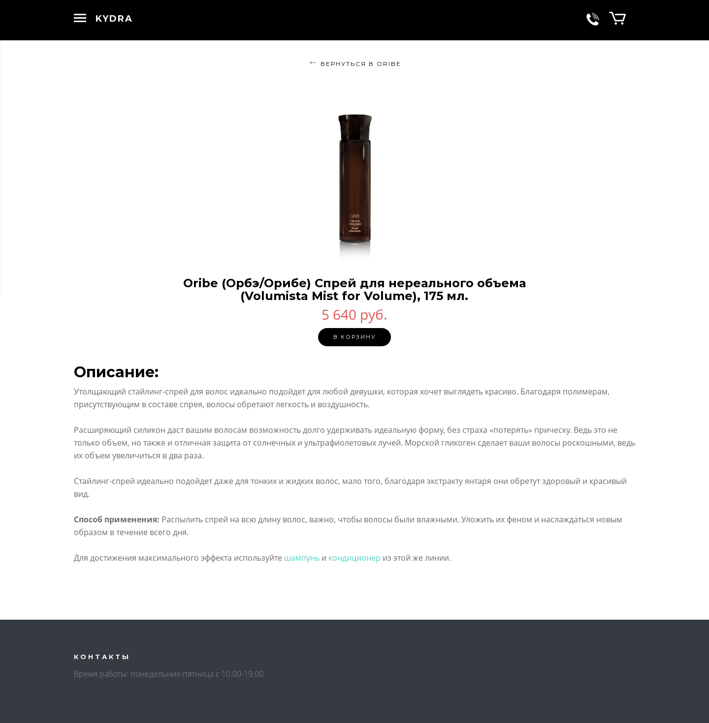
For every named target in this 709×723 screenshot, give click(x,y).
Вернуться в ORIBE (361, 63)
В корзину (354, 336)
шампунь (302, 557)
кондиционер (354, 557)
